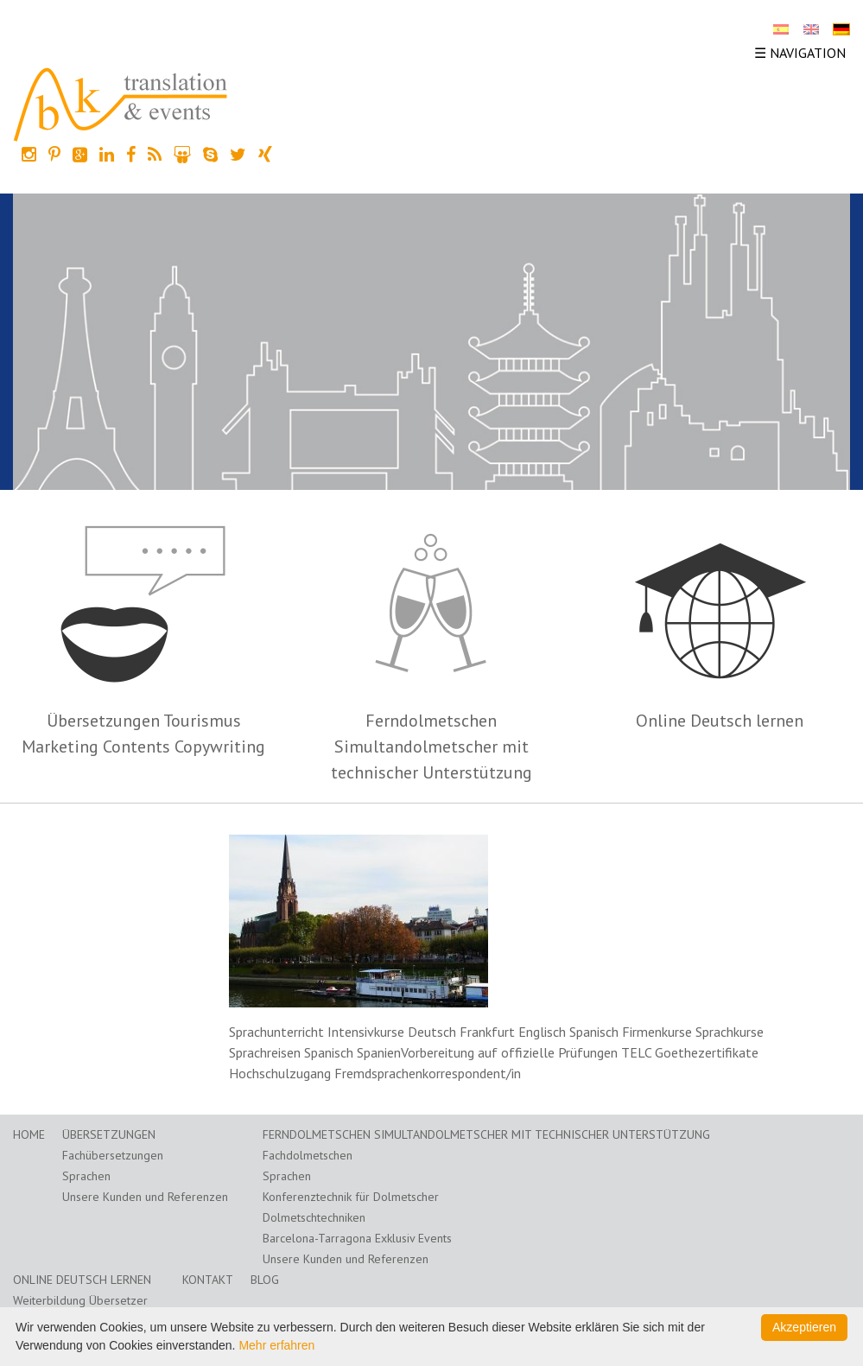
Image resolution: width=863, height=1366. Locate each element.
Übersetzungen (108, 1134)
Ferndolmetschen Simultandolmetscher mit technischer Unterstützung (431, 746)
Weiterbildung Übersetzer (80, 1300)
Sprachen (86, 1176)
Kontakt (207, 1279)
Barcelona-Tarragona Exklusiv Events (357, 1238)
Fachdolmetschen (307, 1155)
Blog (265, 1279)
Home (29, 1134)
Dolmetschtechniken (314, 1217)
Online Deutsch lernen (719, 720)
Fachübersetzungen (112, 1155)
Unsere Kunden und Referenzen (145, 1196)
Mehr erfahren (276, 1345)
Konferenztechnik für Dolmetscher (351, 1196)
